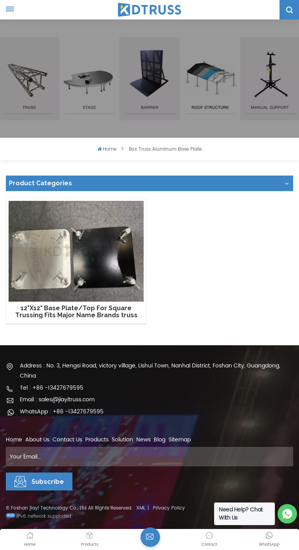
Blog (159, 439)
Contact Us (67, 439)
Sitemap (180, 439)
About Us (37, 439)
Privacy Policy (169, 508)
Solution (122, 439)
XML (140, 508)
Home (106, 149)
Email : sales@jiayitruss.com (57, 399)
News (143, 439)
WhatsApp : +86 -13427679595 (62, 411)
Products (97, 439)
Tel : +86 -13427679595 (51, 387)
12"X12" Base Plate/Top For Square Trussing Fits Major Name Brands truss (76, 311)
